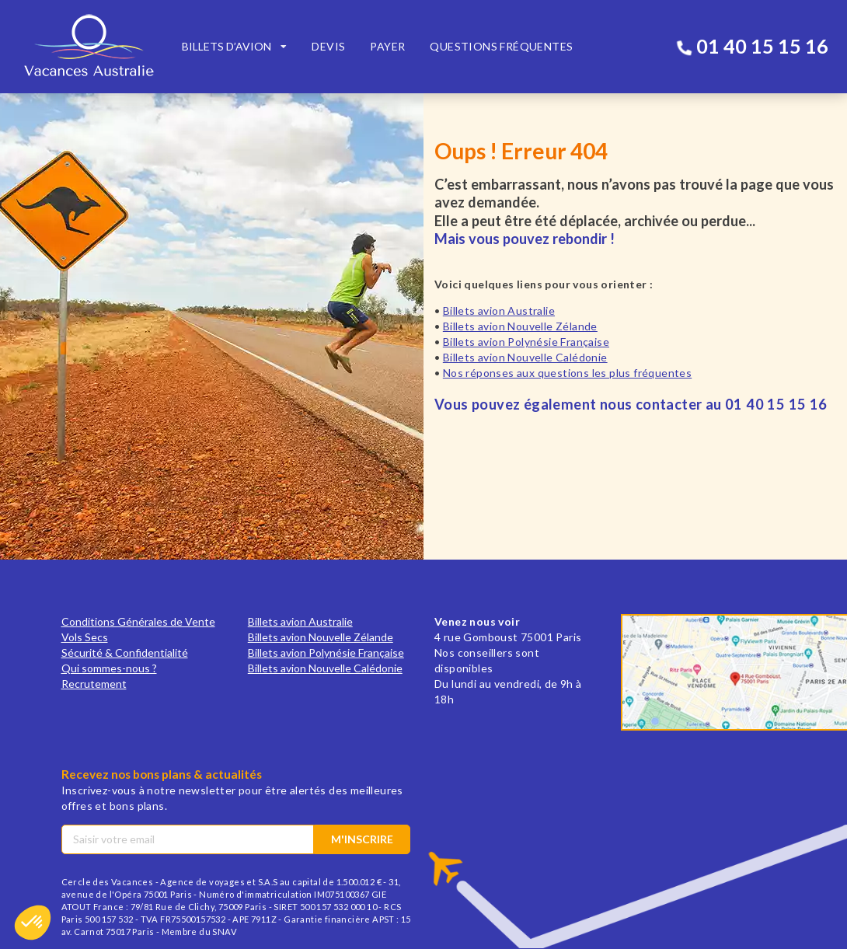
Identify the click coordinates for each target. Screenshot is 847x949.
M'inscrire (362, 839)
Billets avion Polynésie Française (526, 341)
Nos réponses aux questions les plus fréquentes (567, 372)
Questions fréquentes (501, 46)
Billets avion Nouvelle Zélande (520, 326)
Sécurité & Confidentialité (124, 652)
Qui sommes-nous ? (109, 668)
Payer (387, 46)
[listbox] (234, 47)
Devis (328, 46)
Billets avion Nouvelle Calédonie (525, 357)
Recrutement (94, 683)
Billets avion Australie (499, 310)
